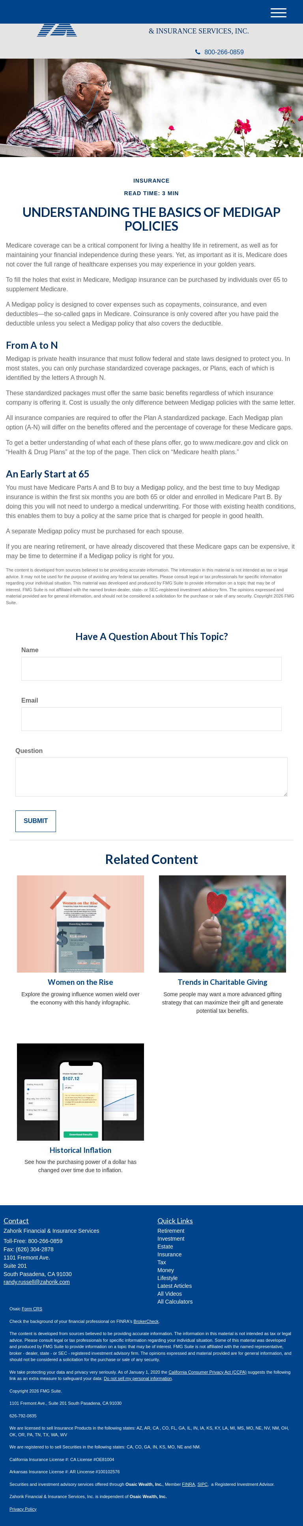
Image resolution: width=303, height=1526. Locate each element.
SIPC (202, 1484)
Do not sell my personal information (138, 1378)
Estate (165, 1246)
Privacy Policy (22, 1509)
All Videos (169, 1294)
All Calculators (175, 1301)
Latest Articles (174, 1286)
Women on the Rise (80, 982)
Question (29, 750)
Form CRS (32, 1308)
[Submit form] (35, 821)
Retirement (170, 1231)
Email (29, 700)
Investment (170, 1239)
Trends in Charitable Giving (222, 982)
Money (165, 1270)
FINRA (188, 1484)
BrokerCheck (146, 1321)
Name (30, 650)
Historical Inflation (80, 1150)
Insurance (169, 1254)
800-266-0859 (219, 52)
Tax (161, 1262)
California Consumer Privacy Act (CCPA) (207, 1372)
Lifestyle (167, 1278)
